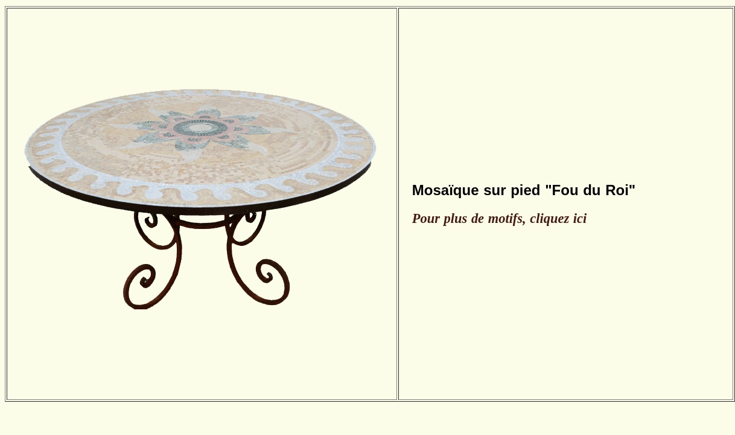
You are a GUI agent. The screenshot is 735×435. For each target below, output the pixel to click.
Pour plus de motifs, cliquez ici (499, 218)
